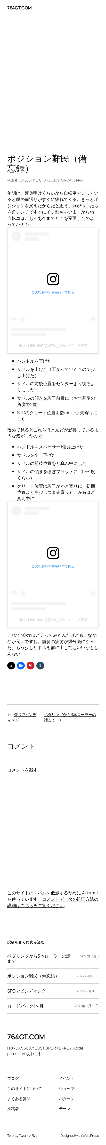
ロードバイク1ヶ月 (25, 1006)
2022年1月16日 (87, 991)
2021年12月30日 (87, 1005)
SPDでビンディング (26, 991)
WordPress (90, 1135)
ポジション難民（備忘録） (33, 975)
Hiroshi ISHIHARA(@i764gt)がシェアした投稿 (53, 346)
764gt (23, 180)
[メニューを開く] (96, 8)
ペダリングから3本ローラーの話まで (39, 959)
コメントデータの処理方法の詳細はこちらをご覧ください (52, 902)
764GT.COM (19, 8)
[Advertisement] (53, 86)
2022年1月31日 (88, 976)
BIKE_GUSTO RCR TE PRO (63, 180)
